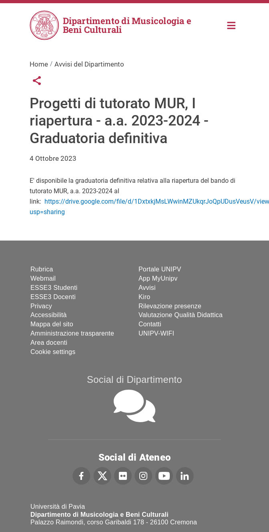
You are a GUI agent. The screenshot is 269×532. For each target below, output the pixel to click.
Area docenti (48, 342)
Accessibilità (48, 315)
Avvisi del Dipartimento (89, 64)
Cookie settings (52, 351)
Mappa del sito (51, 324)
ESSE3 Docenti (53, 296)
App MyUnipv (158, 278)
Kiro (144, 296)
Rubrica (41, 269)
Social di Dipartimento (134, 379)
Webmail (43, 278)
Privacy (41, 306)
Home (232, 25)
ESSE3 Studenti (54, 287)
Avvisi (147, 287)
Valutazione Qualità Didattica (181, 315)
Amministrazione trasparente (72, 333)
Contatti (150, 324)
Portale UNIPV (160, 269)
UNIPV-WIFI (156, 333)
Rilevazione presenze (170, 306)
